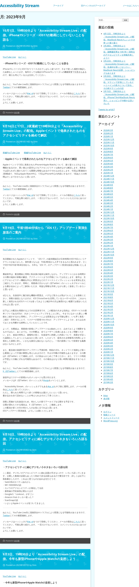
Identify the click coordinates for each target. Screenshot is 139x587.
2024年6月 (108, 194)
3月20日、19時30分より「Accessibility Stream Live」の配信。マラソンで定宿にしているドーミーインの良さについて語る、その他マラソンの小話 (118, 82)
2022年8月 (108, 261)
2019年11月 (108, 358)
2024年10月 (108, 182)
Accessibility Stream (19, 5)
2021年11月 (108, 288)
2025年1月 (108, 172)
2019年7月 (108, 370)
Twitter (6, 87)
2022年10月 (108, 254)
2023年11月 (108, 215)
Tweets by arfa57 (106, 109)
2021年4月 (108, 306)
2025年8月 (108, 151)
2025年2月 (108, 169)
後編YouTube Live (32, 152)
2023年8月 (108, 224)
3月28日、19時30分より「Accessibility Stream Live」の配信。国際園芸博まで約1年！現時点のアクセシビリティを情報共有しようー (119, 51)
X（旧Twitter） (10, 371)
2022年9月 (108, 257)
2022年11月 (108, 251)
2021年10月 (108, 291)
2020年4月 (108, 343)
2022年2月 (108, 279)
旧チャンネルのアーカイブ (93, 5)
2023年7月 (108, 227)
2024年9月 (108, 185)
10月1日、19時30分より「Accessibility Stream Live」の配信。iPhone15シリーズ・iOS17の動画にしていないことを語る (45, 35)
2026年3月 (108, 130)
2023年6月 (108, 230)
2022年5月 (108, 270)
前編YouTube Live (11, 152)
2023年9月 (108, 221)
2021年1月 (108, 315)
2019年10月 (108, 361)
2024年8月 (108, 188)
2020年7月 (108, 333)
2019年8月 (108, 367)
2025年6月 (108, 157)
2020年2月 (108, 349)
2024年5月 (108, 197)
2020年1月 (108, 352)
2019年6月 (108, 373)
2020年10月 (108, 324)
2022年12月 (108, 248)
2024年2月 (108, 206)
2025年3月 (108, 166)
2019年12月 (108, 355)
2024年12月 (108, 175)
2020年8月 (108, 330)
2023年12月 (108, 212)
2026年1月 (108, 136)
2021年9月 (108, 294)
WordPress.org (110, 420)
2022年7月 (108, 264)
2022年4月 (108, 273)
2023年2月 (108, 242)
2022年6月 (108, 267)
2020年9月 (108, 327)
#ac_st (30, 93)
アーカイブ (58, 5)
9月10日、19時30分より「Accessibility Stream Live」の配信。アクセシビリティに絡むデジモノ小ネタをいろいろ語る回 (45, 439)
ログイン (107, 411)
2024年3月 (108, 203)
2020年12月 (108, 318)
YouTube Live (9, 57)
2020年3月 (108, 346)
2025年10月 (108, 145)
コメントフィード (111, 417)
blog (105, 395)
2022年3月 (108, 276)
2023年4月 (108, 236)
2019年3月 (108, 382)
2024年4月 (108, 200)
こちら (77, 93)
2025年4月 (108, 163)
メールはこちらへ (131, 5)
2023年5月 (108, 233)
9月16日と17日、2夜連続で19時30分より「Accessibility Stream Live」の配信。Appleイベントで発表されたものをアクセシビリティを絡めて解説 (44, 130)
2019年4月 (108, 379)
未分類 (16, 112)
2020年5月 (108, 339)
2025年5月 (108, 160)
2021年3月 (108, 309)
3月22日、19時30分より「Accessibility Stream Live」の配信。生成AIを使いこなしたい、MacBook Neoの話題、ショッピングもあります (119, 67)
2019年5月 (108, 376)
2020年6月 (108, 336)
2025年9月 (108, 148)
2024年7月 (108, 191)
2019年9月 (108, 364)
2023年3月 (108, 239)
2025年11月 (108, 142)
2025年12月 (108, 139)
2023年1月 (108, 245)
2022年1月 (108, 282)
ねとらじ (22, 57)
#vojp (46, 380)
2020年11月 (108, 321)
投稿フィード (109, 414)
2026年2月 (108, 133)
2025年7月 (108, 154)
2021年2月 (108, 312)
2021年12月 (108, 285)
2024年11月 (108, 179)
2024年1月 (108, 209)
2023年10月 (108, 218)
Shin (35, 46)
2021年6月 (108, 300)
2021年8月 (108, 297)
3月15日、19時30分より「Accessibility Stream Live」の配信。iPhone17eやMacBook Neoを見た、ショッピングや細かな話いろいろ (119, 97)
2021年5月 (108, 303)
